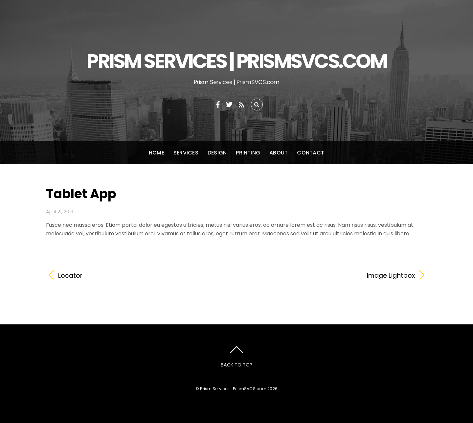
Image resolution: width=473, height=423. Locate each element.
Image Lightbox (331, 275)
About (278, 152)
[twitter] (229, 103)
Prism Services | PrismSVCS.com (233, 388)
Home (156, 152)
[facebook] (218, 103)
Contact (310, 152)
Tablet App (81, 193)
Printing (248, 152)
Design (217, 152)
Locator (70, 275)
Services (185, 152)
